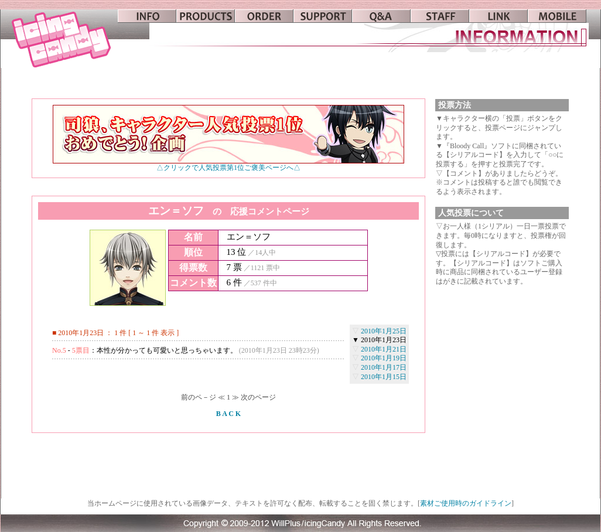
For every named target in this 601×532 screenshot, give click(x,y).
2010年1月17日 (384, 367)
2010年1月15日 (384, 377)
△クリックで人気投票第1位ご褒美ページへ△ (228, 164)
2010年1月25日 (384, 331)
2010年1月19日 (384, 358)
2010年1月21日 (384, 349)
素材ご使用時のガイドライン (465, 503)
